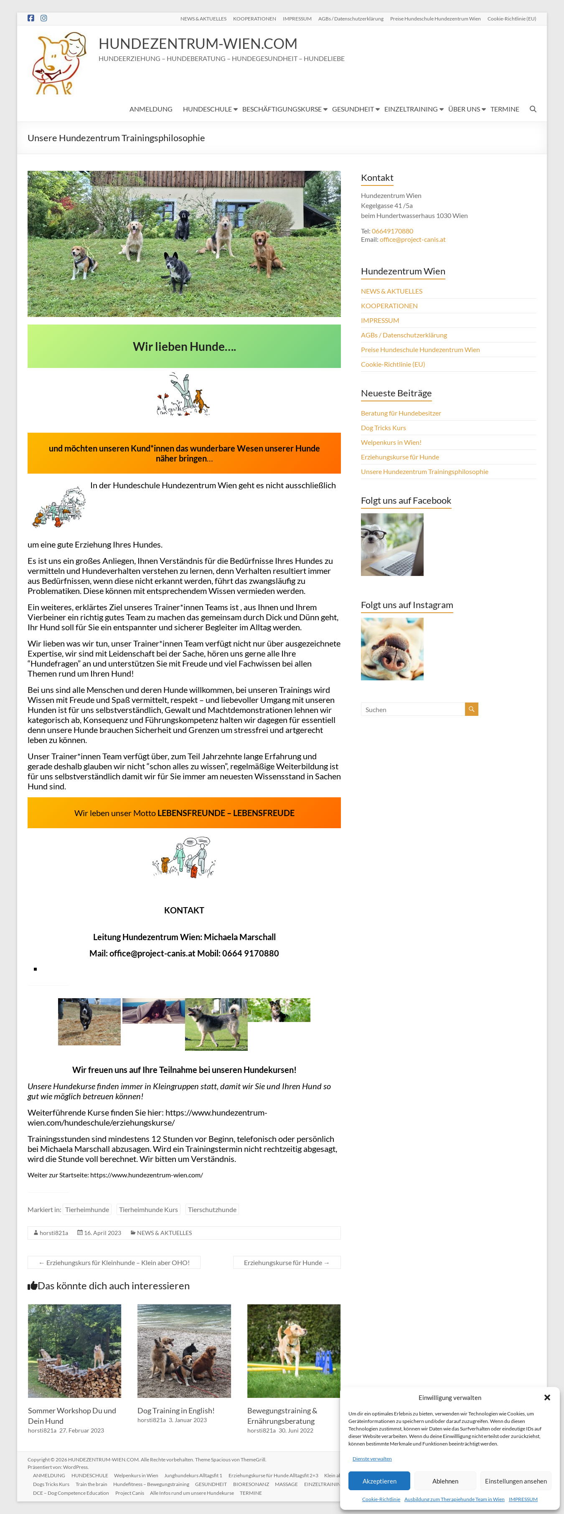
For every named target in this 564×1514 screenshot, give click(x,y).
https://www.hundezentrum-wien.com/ (146, 1175)
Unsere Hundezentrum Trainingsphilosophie (424, 471)
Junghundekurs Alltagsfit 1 (197, 1474)
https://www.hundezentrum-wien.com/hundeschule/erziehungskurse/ (147, 1117)
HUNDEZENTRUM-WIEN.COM (203, 43)
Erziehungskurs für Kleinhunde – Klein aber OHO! (114, 1262)
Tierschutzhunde (212, 1209)
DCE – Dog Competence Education (72, 1492)
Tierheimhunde (87, 1209)
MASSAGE (290, 1483)
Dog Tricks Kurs (383, 427)
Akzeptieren (379, 1481)
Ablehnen (445, 1481)
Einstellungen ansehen (516, 1481)
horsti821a (54, 1232)
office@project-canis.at (152, 953)
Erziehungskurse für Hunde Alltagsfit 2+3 (277, 1474)
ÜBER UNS (464, 109)
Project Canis (131, 1492)
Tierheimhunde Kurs (148, 1209)
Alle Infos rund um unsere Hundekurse (194, 1492)
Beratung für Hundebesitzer (401, 413)
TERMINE (504, 109)
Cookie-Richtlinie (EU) (512, 18)
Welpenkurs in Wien (139, 1474)
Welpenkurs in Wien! (391, 442)
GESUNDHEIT (353, 109)
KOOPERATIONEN (254, 18)
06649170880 (392, 231)
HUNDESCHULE (207, 109)
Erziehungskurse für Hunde (287, 1262)
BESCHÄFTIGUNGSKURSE (282, 109)
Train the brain (93, 1483)
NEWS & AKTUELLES (203, 18)
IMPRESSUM (523, 1499)
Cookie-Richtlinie (381, 1499)
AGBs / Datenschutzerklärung (351, 18)
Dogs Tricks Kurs (52, 1483)
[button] (547, 1397)
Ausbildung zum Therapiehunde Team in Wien (454, 1499)
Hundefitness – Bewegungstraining (154, 1483)
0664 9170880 (250, 953)
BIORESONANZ (255, 1483)
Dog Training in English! (176, 1410)
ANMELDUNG (151, 109)
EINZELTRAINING (411, 109)
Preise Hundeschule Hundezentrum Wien (435, 18)
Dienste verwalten (372, 1459)
